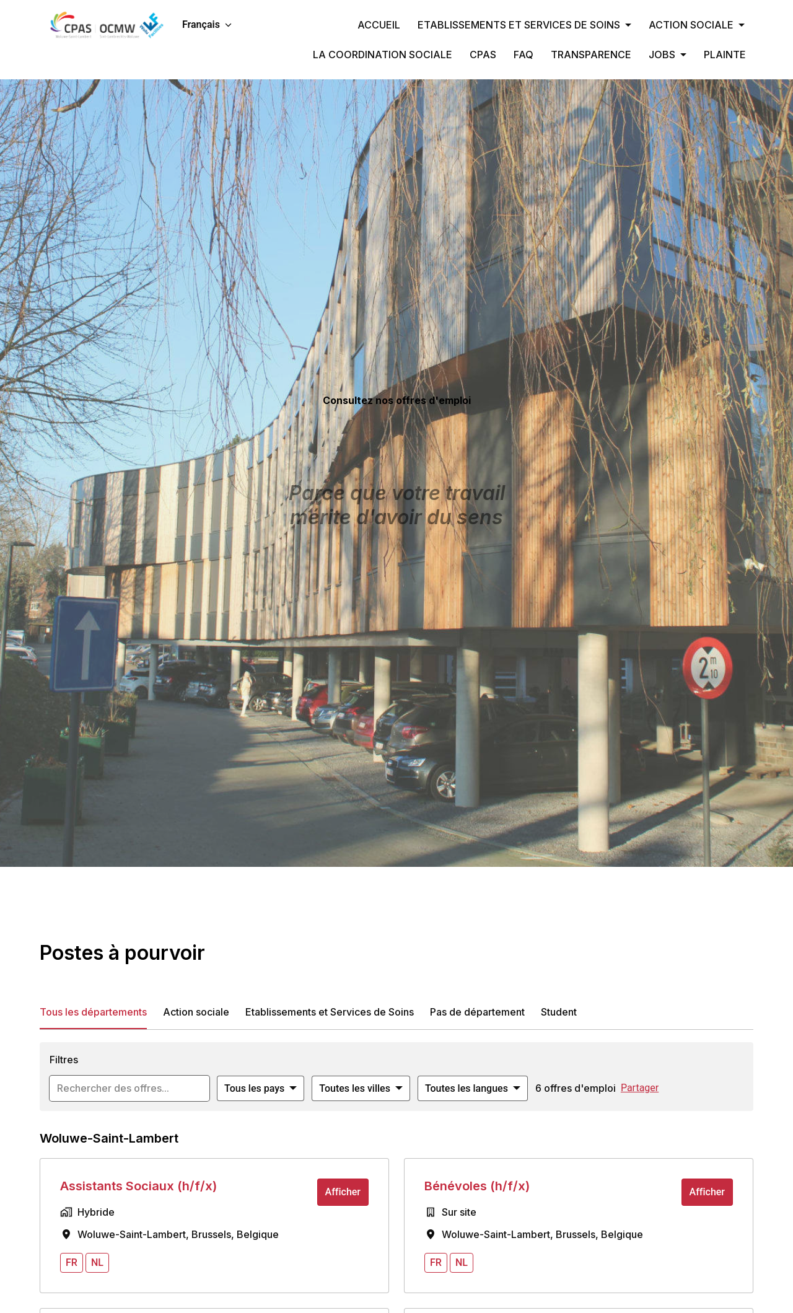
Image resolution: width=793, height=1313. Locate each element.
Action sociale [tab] (196, 1012)
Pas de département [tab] (477, 1012)
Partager (640, 1088)
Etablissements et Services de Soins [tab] (329, 1012)
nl (97, 1262)
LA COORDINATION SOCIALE (382, 54)
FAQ (523, 54)
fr (71, 1262)
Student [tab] (559, 1012)
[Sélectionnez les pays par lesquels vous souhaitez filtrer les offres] (260, 1089)
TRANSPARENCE (591, 54)
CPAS (483, 54)
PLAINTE (725, 54)
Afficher (343, 1192)
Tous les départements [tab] (93, 1012)
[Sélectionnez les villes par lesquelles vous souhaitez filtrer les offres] (361, 1089)
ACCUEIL (378, 25)
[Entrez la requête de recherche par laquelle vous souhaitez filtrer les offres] (129, 1089)
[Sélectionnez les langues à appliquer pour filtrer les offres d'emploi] (473, 1089)
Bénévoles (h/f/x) (477, 1186)
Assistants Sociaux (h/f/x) (138, 1186)
